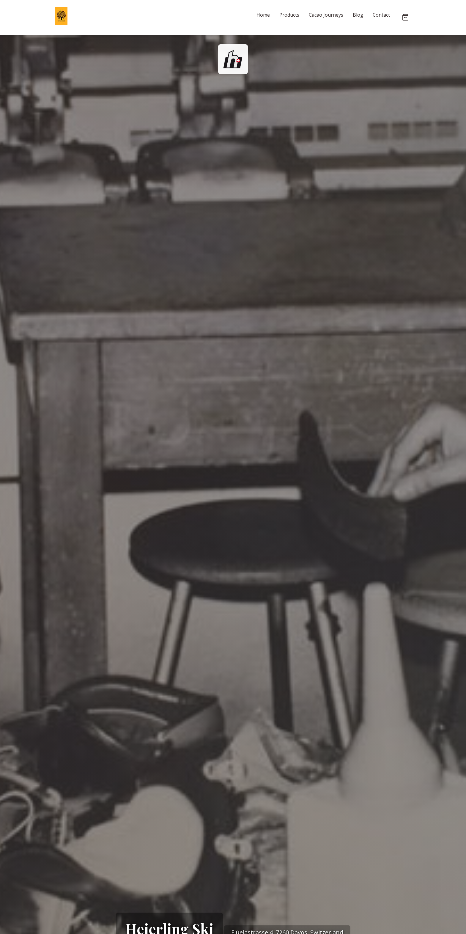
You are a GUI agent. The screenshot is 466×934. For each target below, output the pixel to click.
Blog (358, 15)
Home (263, 15)
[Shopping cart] (405, 17)
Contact (381, 15)
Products (289, 15)
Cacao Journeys (326, 15)
